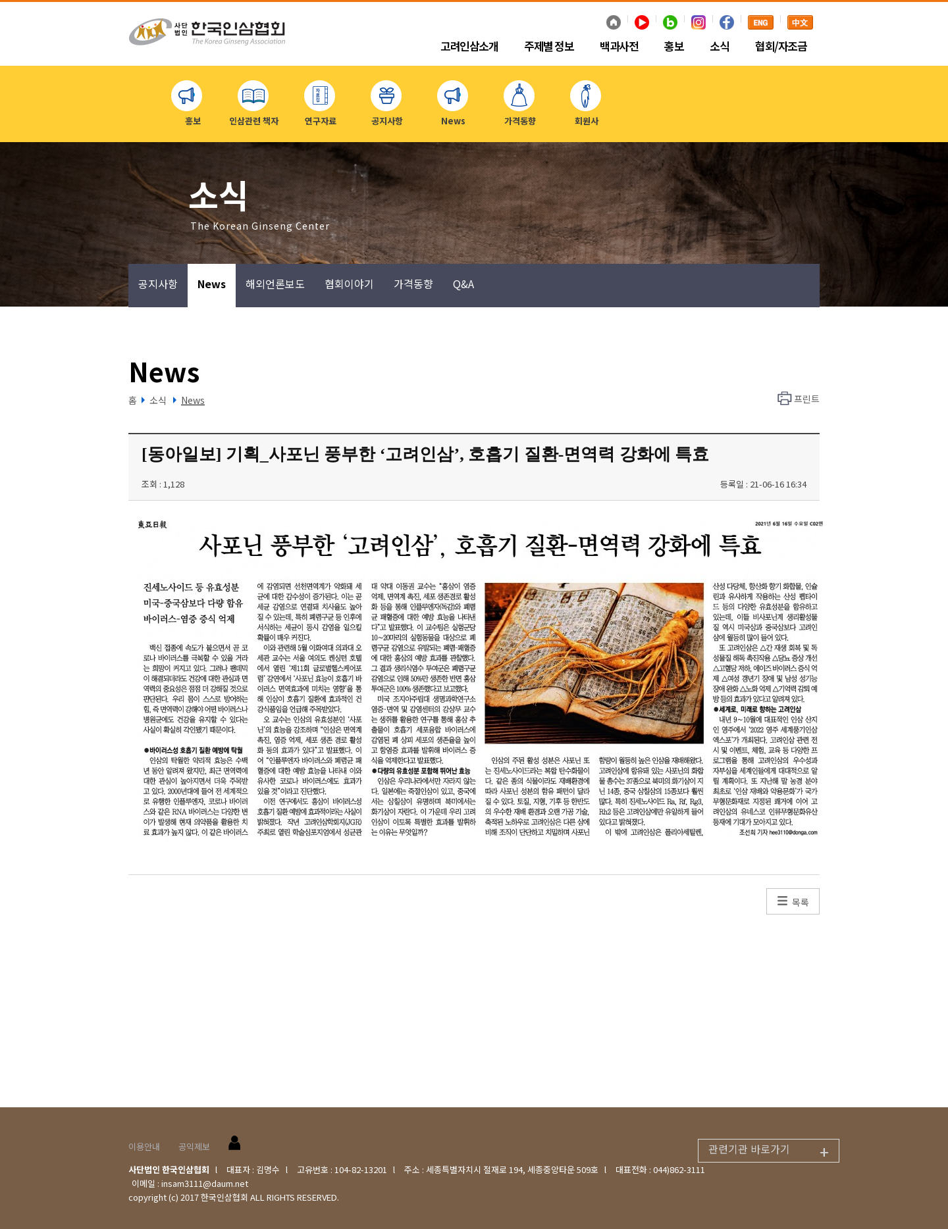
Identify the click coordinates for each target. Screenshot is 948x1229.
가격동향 (413, 283)
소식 (719, 46)
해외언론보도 (275, 283)
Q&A (463, 283)
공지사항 (158, 283)
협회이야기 (349, 283)
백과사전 (619, 46)
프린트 (807, 398)
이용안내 (144, 1146)
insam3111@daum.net (204, 1183)
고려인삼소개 (469, 46)
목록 (800, 902)
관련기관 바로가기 (773, 1151)
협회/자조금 (780, 46)
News (212, 283)
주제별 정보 (548, 46)
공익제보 (194, 1146)
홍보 (673, 46)
